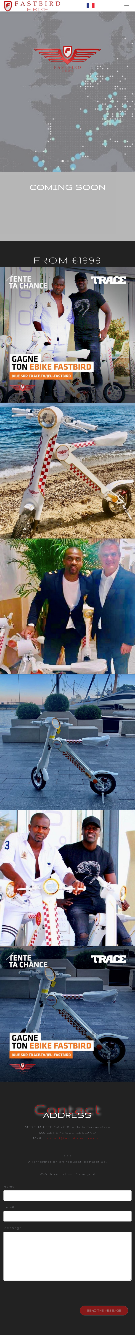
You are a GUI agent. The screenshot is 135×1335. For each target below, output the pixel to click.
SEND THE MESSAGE (104, 1310)
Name (9, 1186)
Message (12, 1227)
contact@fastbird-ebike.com (73, 1138)
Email (8, 1207)
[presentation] (41, 1293)
